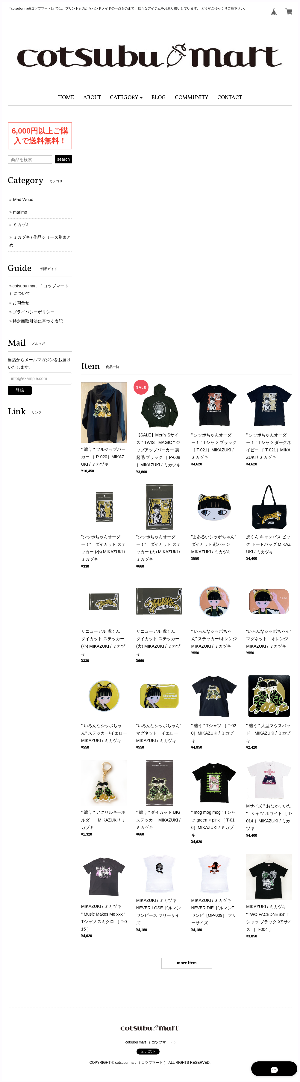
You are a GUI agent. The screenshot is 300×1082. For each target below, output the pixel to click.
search (63, 159)
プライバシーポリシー (33, 311)
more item (187, 963)
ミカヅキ (21, 224)
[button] (126, 97)
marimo (20, 212)
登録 (20, 390)
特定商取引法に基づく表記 (38, 321)
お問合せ (21, 302)
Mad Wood (23, 199)
